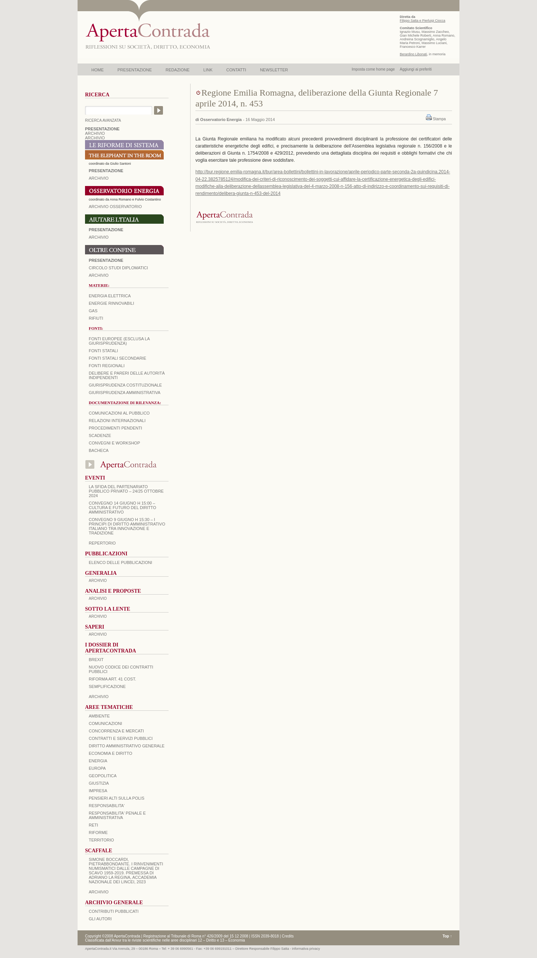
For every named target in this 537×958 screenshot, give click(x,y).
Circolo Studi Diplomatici (118, 268)
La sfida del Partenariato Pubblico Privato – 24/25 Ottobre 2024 (126, 491)
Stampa (439, 119)
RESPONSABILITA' (107, 805)
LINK (207, 70)
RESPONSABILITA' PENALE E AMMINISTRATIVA (117, 815)
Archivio (99, 237)
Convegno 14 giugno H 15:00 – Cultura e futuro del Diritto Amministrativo (122, 507)
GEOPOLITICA (103, 775)
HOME (97, 70)
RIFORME (98, 832)
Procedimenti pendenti (115, 428)
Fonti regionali (107, 365)
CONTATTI (236, 70)
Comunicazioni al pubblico (119, 413)
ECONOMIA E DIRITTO (110, 753)
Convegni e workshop (114, 443)
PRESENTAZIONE (134, 70)
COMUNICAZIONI (105, 723)
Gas (93, 311)
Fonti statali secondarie (117, 358)
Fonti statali (103, 350)
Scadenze (100, 435)
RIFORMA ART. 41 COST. (112, 679)
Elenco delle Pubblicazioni (120, 562)
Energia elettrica (110, 296)
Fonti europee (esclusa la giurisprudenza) (119, 341)
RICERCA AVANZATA (103, 120)
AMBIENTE (99, 716)
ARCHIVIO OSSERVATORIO (115, 206)
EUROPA (97, 768)
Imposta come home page (373, 69)
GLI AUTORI (100, 919)
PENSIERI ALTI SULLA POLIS (116, 798)
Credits (288, 936)
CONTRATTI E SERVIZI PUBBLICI (121, 738)
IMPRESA (98, 790)
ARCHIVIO (95, 133)
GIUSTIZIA (99, 783)
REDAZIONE (177, 70)
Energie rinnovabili (111, 303)
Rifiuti (96, 318)
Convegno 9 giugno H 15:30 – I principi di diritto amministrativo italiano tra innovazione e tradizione (127, 526)
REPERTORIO (102, 543)
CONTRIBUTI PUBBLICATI (114, 911)
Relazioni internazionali (117, 420)
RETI (93, 825)
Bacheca (99, 450)
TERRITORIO (101, 840)
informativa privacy (306, 949)
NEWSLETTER (274, 70)
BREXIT (96, 659)
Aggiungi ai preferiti (416, 69)
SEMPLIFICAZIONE (107, 686)
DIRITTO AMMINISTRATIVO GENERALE (126, 746)
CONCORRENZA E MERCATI (116, 731)
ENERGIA (98, 761)
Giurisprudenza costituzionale (125, 385)
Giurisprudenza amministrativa (124, 392)
